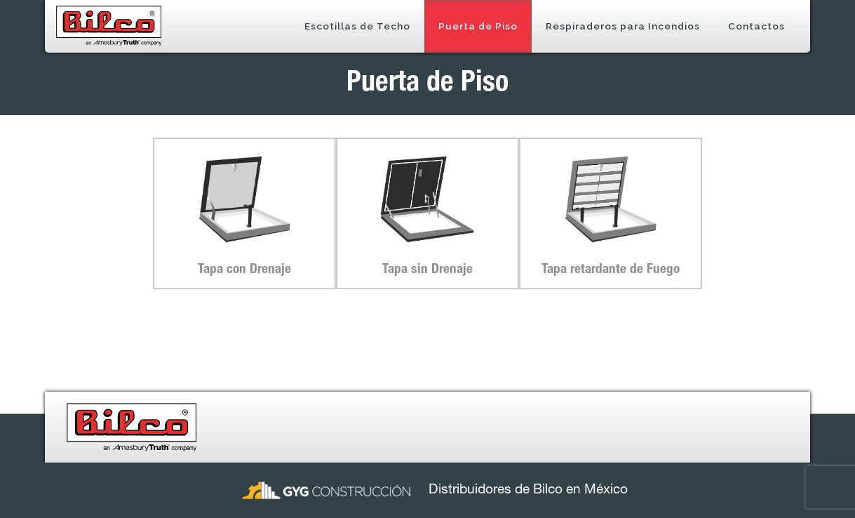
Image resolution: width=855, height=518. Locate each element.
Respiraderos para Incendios (623, 26)
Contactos (756, 26)
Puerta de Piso (478, 26)
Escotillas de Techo (357, 26)
